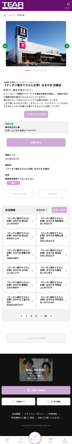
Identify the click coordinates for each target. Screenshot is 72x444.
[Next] (50, 316)
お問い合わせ (36, 390)
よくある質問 (53, 401)
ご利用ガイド (18, 401)
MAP (13, 182)
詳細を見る (36, 142)
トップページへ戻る (36, 338)
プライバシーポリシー (34, 413)
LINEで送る (52, 194)
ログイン (67, 6)
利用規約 (53, 413)
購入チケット (35, 437)
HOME (7, 440)
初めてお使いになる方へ (49, 417)
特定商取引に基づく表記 (22, 417)
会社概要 (16, 413)
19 (45, 315)
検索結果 (11, 15)
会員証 (50, 440)
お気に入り (21, 440)
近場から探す (59, 209)
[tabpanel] (36, 43)
